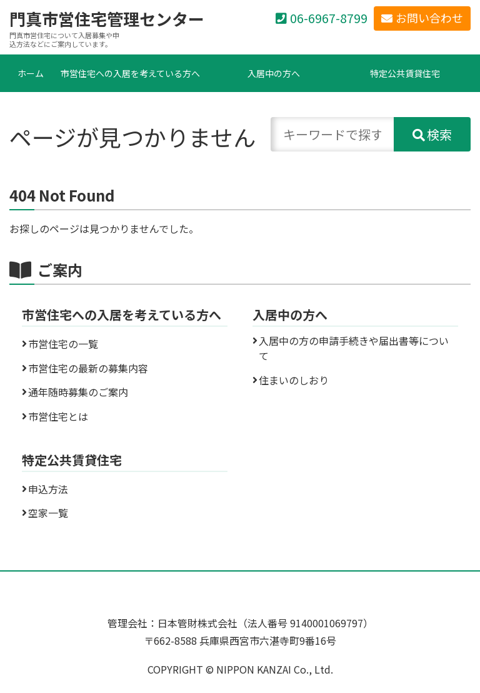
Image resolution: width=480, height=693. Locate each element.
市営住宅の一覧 (63, 343)
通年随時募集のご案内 (78, 391)
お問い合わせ (429, 17)
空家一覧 (48, 512)
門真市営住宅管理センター (106, 18)
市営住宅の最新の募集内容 (88, 368)
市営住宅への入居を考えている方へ (130, 73)
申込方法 (48, 488)
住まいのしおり (294, 380)
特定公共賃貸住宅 (405, 73)
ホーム (31, 73)
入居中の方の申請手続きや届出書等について (354, 348)
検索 (439, 134)
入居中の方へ (274, 73)
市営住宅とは (58, 416)
